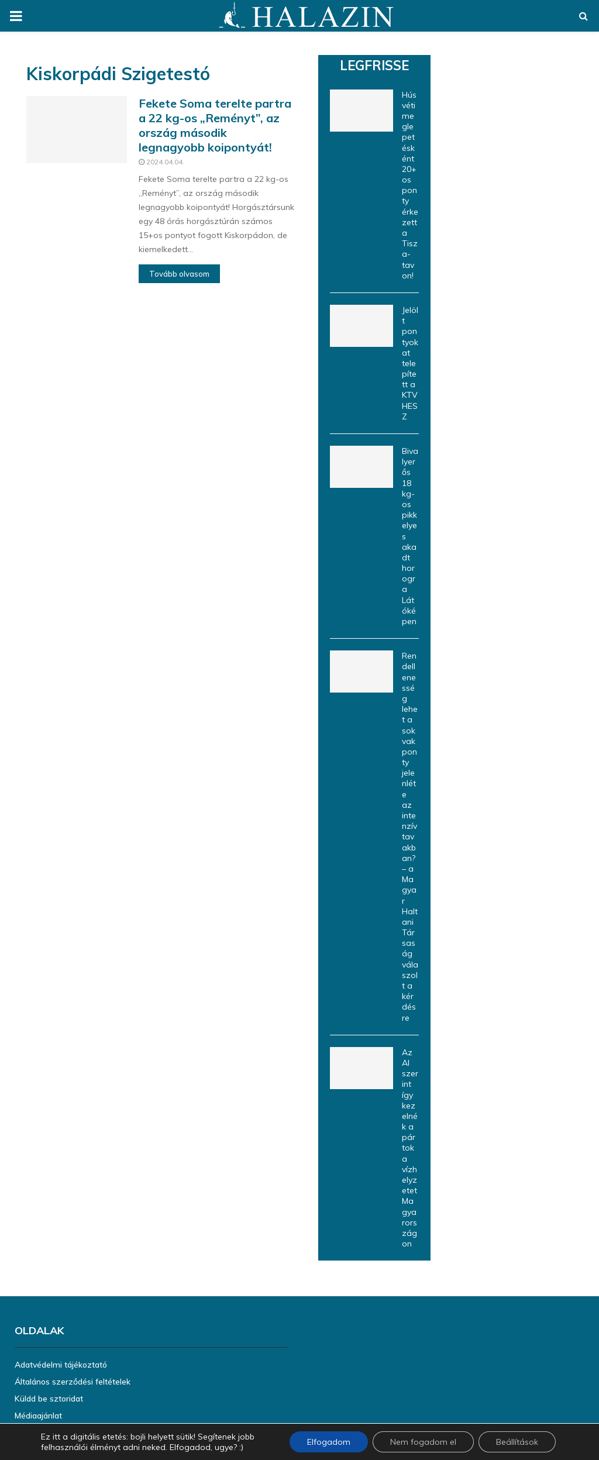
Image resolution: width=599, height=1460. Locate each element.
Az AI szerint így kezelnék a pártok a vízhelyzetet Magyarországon (410, 1148)
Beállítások (517, 1442)
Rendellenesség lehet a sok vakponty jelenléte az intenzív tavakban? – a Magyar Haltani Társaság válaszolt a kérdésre (410, 836)
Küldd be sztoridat (49, 1398)
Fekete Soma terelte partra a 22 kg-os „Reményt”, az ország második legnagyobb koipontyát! (215, 125)
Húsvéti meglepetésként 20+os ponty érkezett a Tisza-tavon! (410, 185)
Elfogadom (328, 1442)
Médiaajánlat (38, 1415)
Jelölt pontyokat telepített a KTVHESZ (410, 363)
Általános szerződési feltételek (72, 1381)
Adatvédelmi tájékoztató (61, 1364)
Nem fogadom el (423, 1442)
